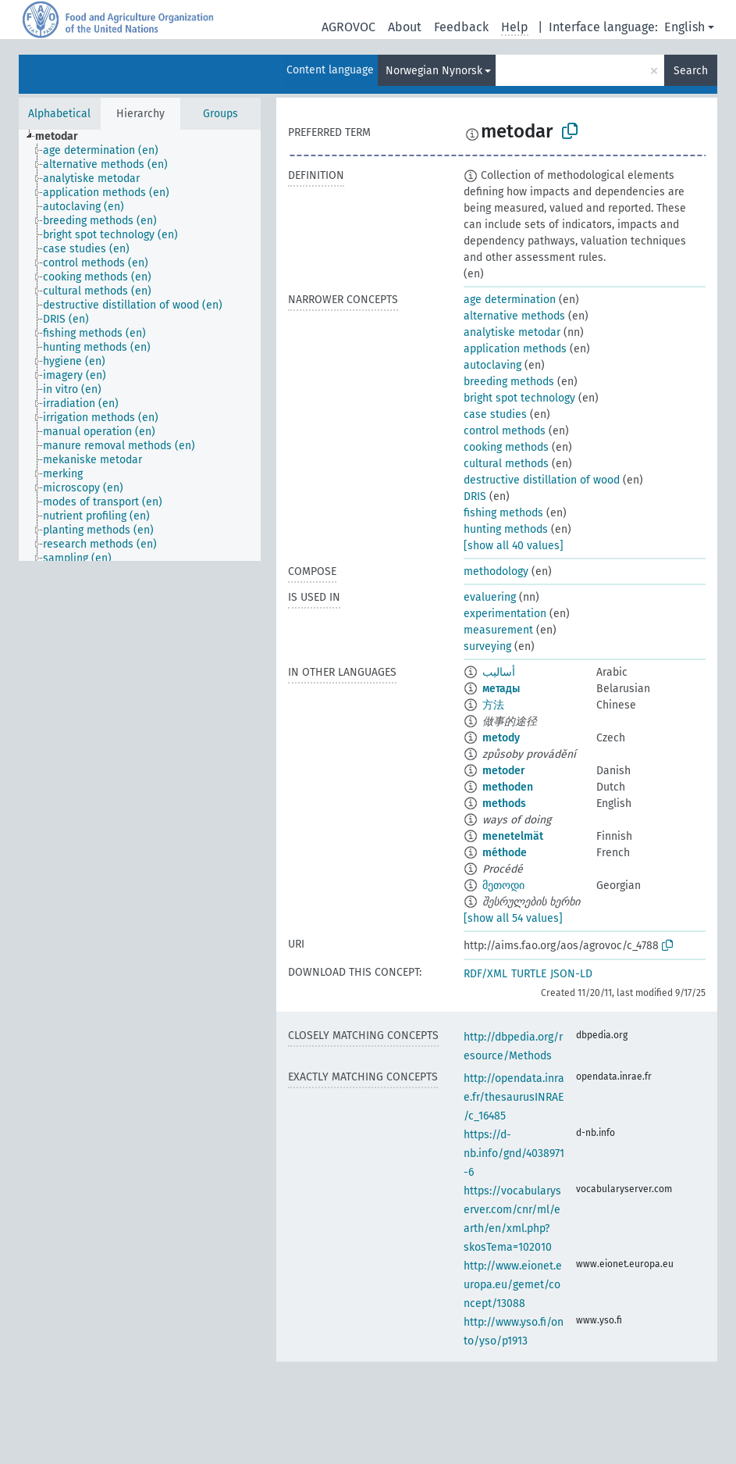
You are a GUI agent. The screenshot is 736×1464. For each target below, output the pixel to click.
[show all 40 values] (514, 545)
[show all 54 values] (513, 918)
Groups (220, 113)
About (404, 27)
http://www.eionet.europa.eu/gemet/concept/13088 (513, 1284)
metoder (503, 770)
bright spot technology (519, 398)
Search (691, 70)
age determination (510, 299)
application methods (515, 348)
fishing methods (503, 513)
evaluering (490, 597)
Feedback (461, 27)
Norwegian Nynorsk (434, 70)
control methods (505, 430)
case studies (495, 414)
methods (504, 803)
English (684, 27)
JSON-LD (571, 973)
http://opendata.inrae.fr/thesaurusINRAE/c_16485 (514, 1097)
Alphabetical (59, 113)
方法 (493, 705)
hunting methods (506, 529)
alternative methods (514, 316)
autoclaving (492, 365)
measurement (498, 630)
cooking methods (506, 447)
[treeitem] (63, 137)
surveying (487, 646)
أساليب (498, 672)
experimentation (505, 613)
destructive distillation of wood (542, 480)
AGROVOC (348, 27)
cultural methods (506, 463)
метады (501, 688)
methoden (507, 787)
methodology (496, 571)
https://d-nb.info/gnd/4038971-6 (514, 1153)
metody (501, 737)
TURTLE (528, 973)
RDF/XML (485, 973)
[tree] (140, 345)
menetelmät (512, 836)
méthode (504, 852)
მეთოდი (503, 885)
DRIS (475, 496)
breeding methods (509, 381)
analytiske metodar (512, 332)
